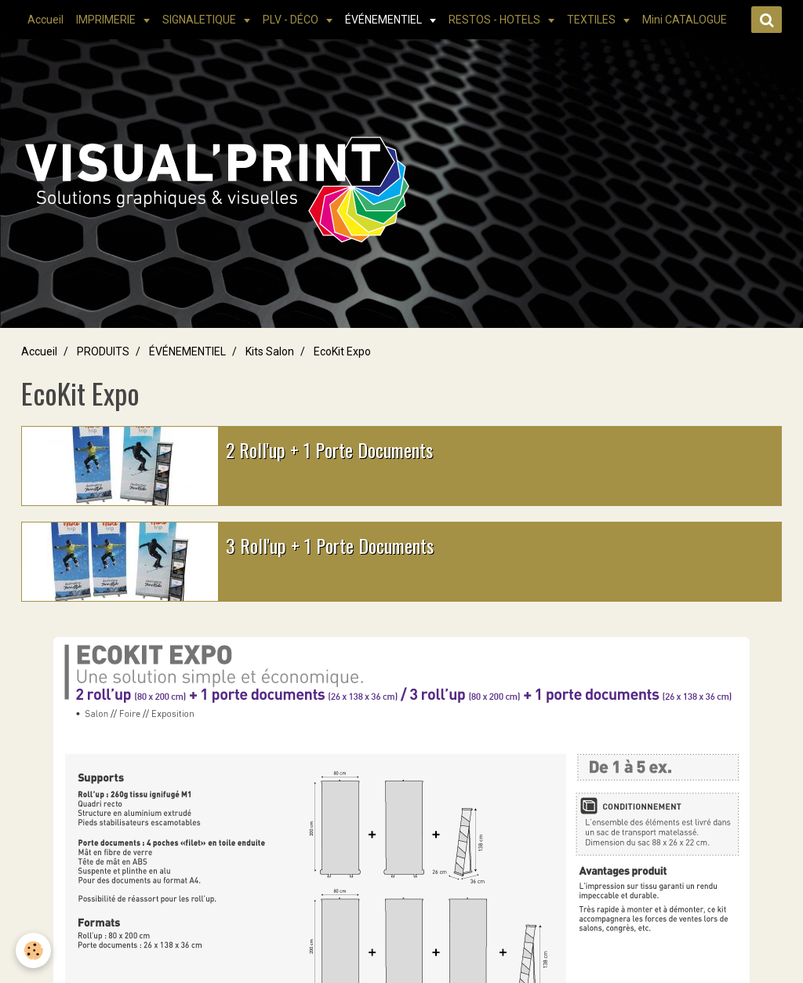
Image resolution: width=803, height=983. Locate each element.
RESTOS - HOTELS (496, 19)
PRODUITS (103, 351)
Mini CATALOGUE (684, 19)
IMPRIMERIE (107, 19)
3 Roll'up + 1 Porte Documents (330, 545)
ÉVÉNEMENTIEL (384, 19)
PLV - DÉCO (292, 19)
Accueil (45, 19)
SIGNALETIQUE (200, 19)
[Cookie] (33, 950)
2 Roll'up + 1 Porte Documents (329, 449)
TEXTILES (592, 19)
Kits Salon (269, 351)
